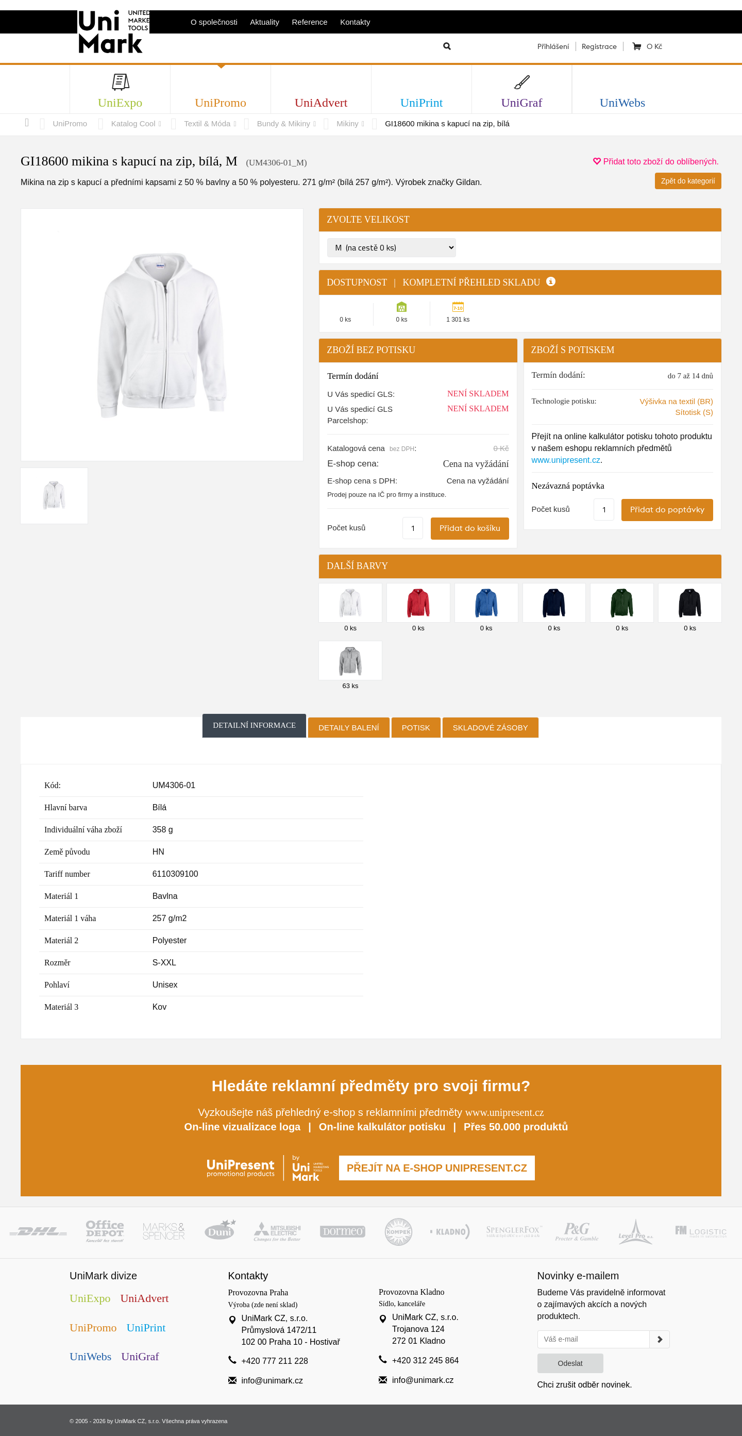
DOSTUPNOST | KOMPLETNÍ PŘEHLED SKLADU (441, 282)
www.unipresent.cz (566, 460)
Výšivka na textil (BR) (676, 401)
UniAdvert (144, 1298)
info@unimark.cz (272, 1380)
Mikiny (347, 123)
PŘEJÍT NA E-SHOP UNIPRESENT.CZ (437, 1168)
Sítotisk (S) (694, 412)
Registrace (599, 46)
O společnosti (214, 22)
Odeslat (570, 1363)
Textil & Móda (207, 123)
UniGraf (140, 1356)
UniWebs (90, 1356)
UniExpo (90, 1298)
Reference (310, 22)
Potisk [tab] (416, 727)
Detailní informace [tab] (254, 725)
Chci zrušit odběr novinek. (584, 1384)
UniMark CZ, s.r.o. (138, 1421)
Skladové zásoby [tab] (490, 727)
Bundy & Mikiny (283, 123)
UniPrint (146, 1327)
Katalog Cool (133, 123)
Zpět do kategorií (688, 181)
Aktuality (264, 22)
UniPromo (70, 123)
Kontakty (355, 22)
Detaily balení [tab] (348, 727)
